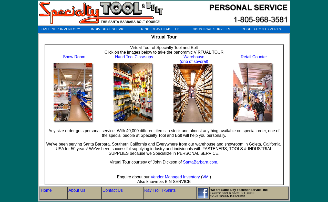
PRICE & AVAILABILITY (160, 29)
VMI (206, 177)
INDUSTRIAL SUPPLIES (210, 29)
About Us (76, 190)
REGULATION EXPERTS (261, 29)
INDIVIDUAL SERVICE (109, 29)
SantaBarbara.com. (200, 162)
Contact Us (112, 190)
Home (46, 190)
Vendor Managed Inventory (175, 177)
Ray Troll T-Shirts (160, 190)
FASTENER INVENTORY (60, 29)
